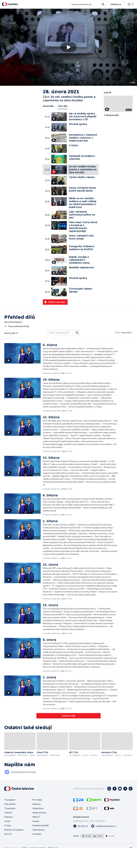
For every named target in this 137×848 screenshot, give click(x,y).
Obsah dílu (48, 106)
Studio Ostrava (39, 812)
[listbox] (98, 836)
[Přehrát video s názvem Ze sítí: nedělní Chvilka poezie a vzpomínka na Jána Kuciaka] (68, 47)
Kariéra (36, 821)
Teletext (8, 812)
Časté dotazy (38, 829)
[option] (86, 836)
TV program (9, 799)
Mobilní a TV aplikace (14, 829)
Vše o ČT (8, 834)
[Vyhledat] (77, 333)
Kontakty (37, 834)
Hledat (102, 5)
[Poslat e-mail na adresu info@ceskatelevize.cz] (103, 826)
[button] (68, 47)
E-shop (7, 825)
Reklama (37, 804)
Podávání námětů (41, 825)
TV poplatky (9, 808)
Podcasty (8, 816)
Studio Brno (38, 808)
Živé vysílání (9, 804)
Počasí (7, 821)
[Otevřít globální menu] (131, 4)
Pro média (37, 799)
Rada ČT (36, 816)
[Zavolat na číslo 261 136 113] (80, 826)
